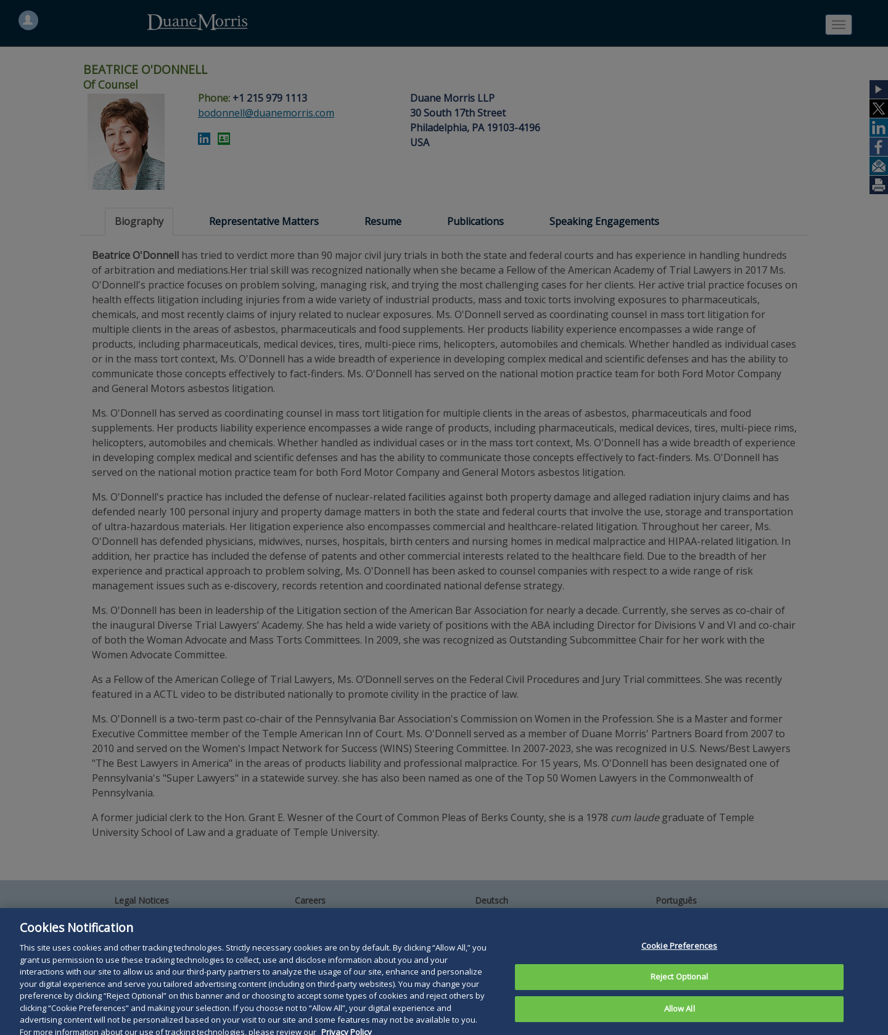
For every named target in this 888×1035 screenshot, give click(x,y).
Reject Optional (680, 985)
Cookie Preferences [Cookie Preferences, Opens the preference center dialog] (679, 954)
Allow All (679, 1017)
